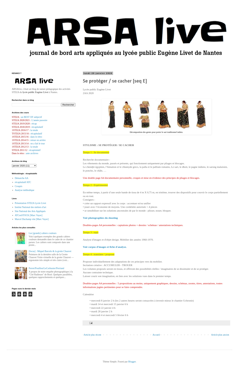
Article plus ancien (220, 335)
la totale (34, 130)
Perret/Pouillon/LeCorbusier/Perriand (46, 268)
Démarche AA (21, 178)
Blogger (132, 361)
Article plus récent (92, 335)
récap (34, 123)
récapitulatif (37, 127)
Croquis (18, 186)
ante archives (32, 153)
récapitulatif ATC (23, 182)
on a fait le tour (37, 143)
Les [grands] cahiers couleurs (42, 233)
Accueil (156, 335)
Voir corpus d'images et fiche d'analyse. (105, 246)
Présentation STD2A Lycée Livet (30, 203)
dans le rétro (36, 137)
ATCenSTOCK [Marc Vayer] (29, 215)
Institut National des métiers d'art (30, 207)
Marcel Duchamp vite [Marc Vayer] (32, 219)
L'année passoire (39, 120)
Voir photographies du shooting (100, 217)
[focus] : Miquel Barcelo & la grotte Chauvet (50, 251)
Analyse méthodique (24, 190)
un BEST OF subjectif (31, 117)
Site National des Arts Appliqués (30, 211)
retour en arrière (38, 140)
